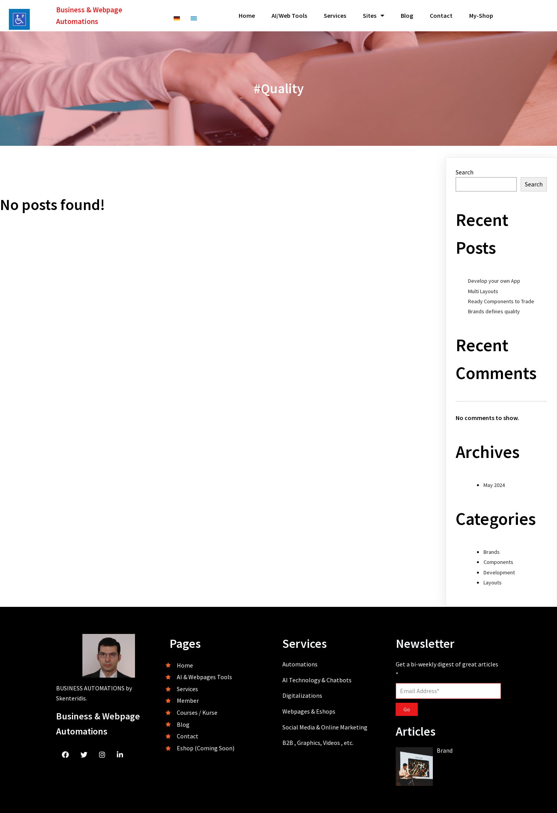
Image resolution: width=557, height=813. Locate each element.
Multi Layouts (483, 291)
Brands (492, 551)
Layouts (493, 582)
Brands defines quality (494, 311)
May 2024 (494, 485)
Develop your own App (494, 280)
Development (499, 572)
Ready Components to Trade (501, 301)
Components (498, 562)
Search (464, 172)
